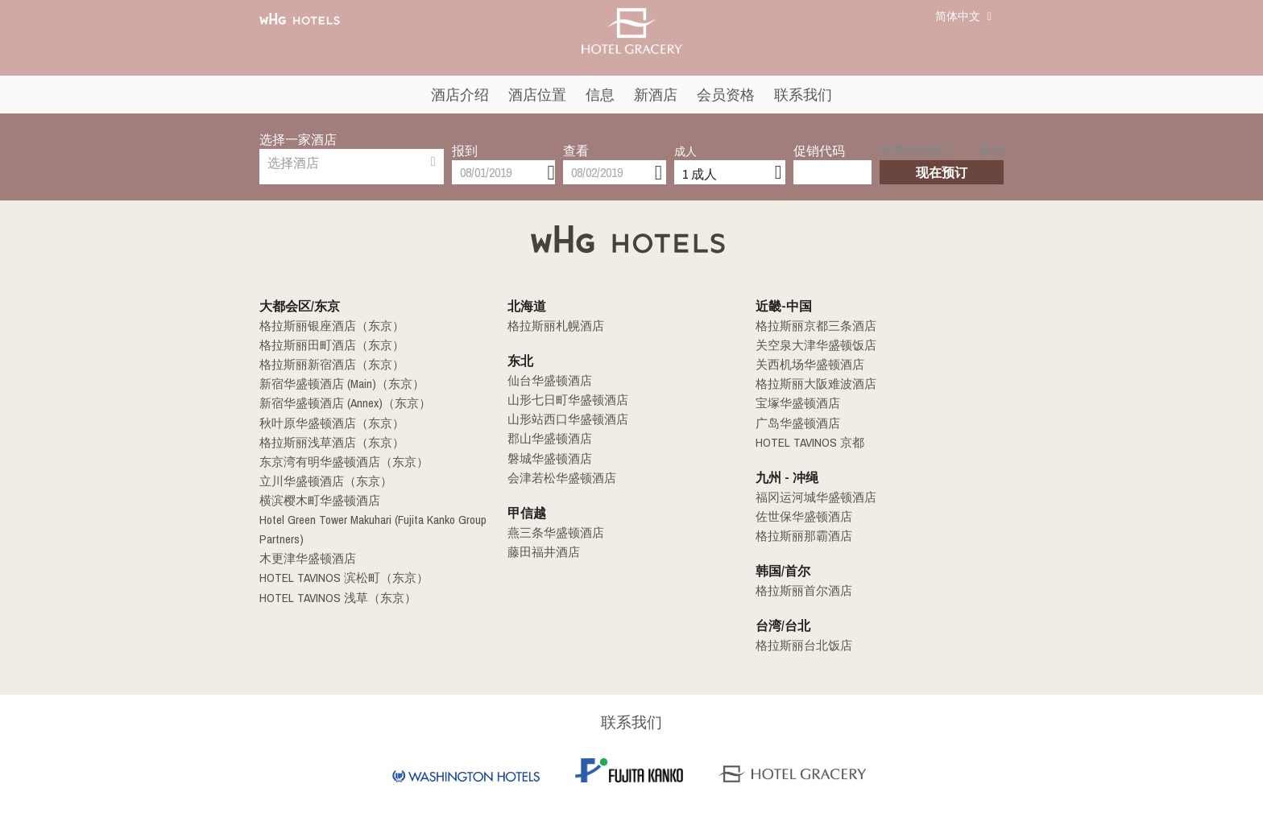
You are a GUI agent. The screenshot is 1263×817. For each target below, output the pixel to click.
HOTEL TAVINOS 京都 (805, 442)
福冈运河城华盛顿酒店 (812, 496)
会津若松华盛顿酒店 (558, 477)
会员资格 (726, 95)
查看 (576, 139)
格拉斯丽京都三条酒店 (812, 326)
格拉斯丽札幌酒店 (552, 326)
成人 (685, 140)
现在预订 (941, 161)
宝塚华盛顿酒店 (795, 403)
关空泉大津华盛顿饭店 (812, 345)
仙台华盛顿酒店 (546, 380)
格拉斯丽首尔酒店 (801, 590)
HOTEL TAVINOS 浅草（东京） (331, 596)
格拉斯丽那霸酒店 (801, 535)
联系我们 (803, 95)
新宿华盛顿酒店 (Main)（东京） (336, 384)
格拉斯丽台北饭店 (801, 645)
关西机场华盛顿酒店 (806, 364)
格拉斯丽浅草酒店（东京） (327, 442)
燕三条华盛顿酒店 (552, 532)
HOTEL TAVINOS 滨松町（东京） (336, 577)
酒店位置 (537, 95)
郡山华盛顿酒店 (546, 438)
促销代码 (819, 139)
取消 (993, 141)
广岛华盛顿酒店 (795, 422)
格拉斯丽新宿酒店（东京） (327, 364)
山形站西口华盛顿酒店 (563, 419)
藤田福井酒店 (541, 551)
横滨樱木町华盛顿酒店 (315, 500)
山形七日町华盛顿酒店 (563, 400)
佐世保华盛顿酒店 (801, 516)
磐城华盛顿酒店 (546, 458)
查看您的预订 (911, 141)
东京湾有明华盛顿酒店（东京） (338, 461)
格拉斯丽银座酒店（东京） (327, 326)
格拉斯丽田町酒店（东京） (327, 345)
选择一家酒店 (298, 139)
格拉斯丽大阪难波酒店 (812, 384)
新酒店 (655, 95)
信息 (600, 95)
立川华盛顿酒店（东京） (321, 480)
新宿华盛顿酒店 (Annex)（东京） (339, 403)
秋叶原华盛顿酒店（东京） (327, 422)
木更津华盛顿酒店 (304, 558)
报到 (465, 139)
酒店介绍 (460, 95)
